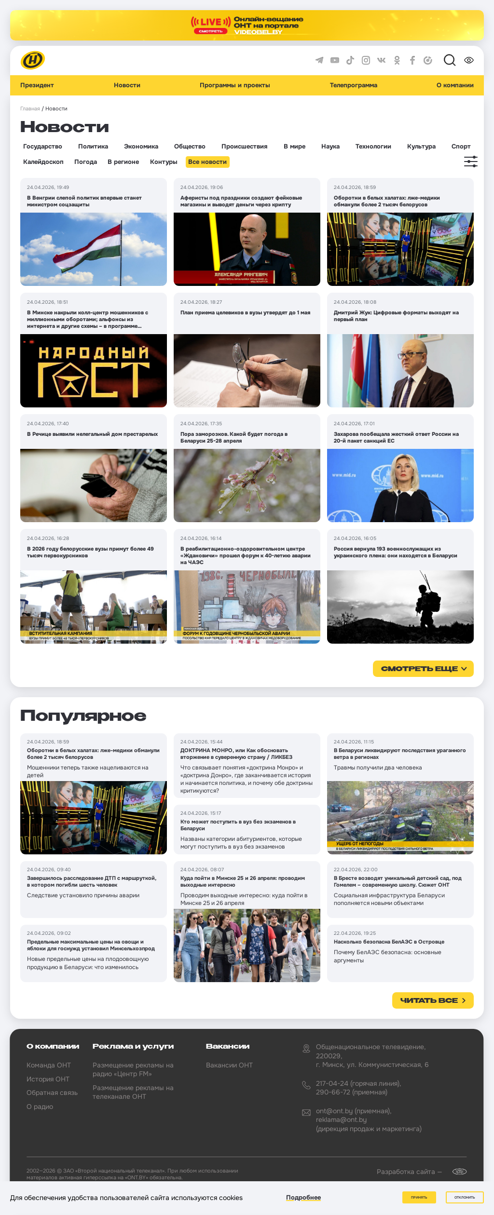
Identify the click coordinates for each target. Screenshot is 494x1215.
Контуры (164, 162)
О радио (40, 1106)
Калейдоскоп (43, 162)
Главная (30, 109)
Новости (127, 85)
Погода (85, 162)
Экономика (141, 146)
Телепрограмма (353, 85)
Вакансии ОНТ (229, 1065)
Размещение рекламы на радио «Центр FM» (133, 1069)
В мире (294, 146)
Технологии (373, 146)
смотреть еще (419, 669)
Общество (190, 146)
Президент (37, 85)
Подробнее (303, 1197)
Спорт (461, 146)
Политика (93, 146)
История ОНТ (48, 1079)
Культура (421, 146)
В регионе (123, 162)
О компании (455, 85)
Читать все (429, 1001)
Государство (42, 146)
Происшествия (244, 146)
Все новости (207, 162)
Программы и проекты (235, 85)
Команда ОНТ (49, 1065)
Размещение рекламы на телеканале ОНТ (133, 1092)
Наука (330, 146)
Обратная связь (52, 1092)
